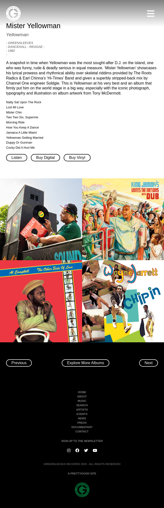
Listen (16, 157)
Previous (18, 363)
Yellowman (17, 34)
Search (82, 405)
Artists (82, 409)
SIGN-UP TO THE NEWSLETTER (82, 440)
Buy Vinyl (77, 157)
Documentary (82, 427)
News (82, 418)
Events (82, 414)
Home (82, 392)
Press (82, 422)
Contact (82, 431)
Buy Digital (45, 157)
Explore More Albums (85, 363)
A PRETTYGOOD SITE (82, 473)
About (82, 396)
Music (82, 400)
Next (149, 363)
